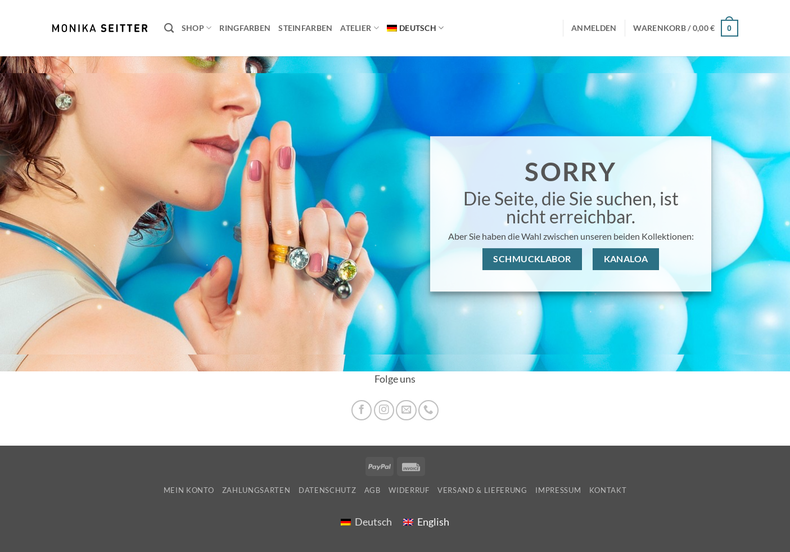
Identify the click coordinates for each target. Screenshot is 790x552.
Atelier (359, 28)
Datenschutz (327, 490)
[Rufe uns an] (428, 410)
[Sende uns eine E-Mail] (406, 410)
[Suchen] (169, 28)
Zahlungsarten (256, 490)
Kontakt (608, 490)
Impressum (558, 490)
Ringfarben (244, 28)
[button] (685, 27)
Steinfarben (305, 28)
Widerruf (409, 490)
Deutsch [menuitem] (373, 522)
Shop (197, 28)
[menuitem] (415, 28)
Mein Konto (189, 490)
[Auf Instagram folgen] (384, 410)
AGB (372, 490)
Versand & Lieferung (482, 490)
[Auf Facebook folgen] (361, 410)
